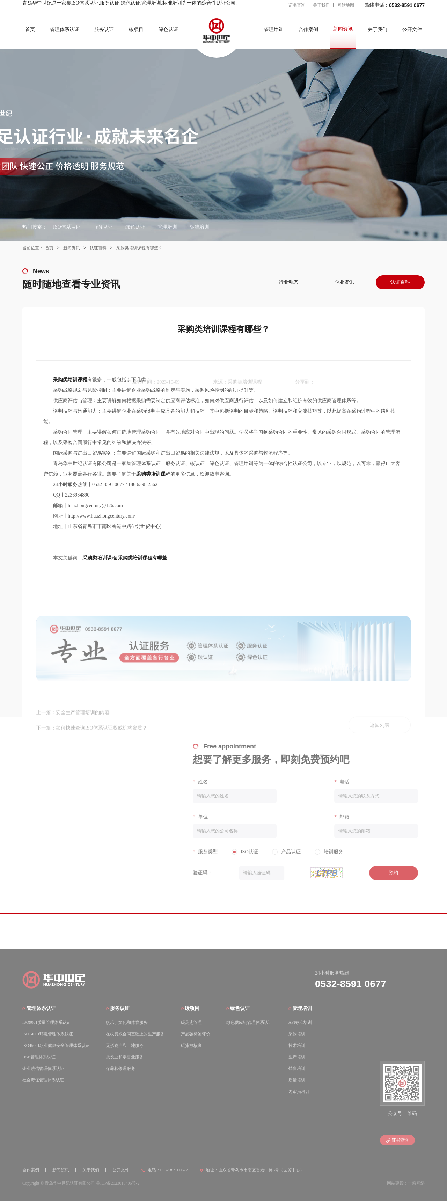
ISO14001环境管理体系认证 (47, 1032)
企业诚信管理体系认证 (43, 1067)
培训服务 (327, 851)
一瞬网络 (416, 1182)
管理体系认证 (64, 29)
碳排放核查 (191, 1044)
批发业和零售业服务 (125, 1056)
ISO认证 (242, 851)
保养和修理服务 (120, 1067)
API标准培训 (300, 1021)
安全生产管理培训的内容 (83, 712)
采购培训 (296, 1032)
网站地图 (345, 5)
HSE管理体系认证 (39, 1056)
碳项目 (136, 29)
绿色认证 (168, 29)
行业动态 (288, 282)
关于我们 (321, 5)
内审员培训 (298, 1090)
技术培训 (296, 1044)
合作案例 (308, 29)
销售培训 (296, 1067)
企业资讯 (344, 282)
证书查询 (296, 5)
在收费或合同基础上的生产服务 (135, 1032)
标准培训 (199, 227)
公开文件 (412, 29)
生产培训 (296, 1056)
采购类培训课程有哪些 (142, 557)
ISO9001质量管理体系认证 (46, 1021)
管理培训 (274, 29)
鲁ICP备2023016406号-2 (118, 1182)
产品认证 (284, 851)
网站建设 (395, 1182)
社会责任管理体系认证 (43, 1079)
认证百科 (98, 248)
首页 (30, 29)
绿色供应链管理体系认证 (249, 1021)
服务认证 (104, 29)
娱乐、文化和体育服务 (127, 1021)
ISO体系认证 (67, 227)
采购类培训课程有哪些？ (139, 248)
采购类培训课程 (99, 557)
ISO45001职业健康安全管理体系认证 (56, 1044)
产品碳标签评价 (195, 1032)
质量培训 (296, 1079)
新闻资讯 (343, 28)
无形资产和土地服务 (125, 1044)
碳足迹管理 (191, 1021)
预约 (386, 872)
